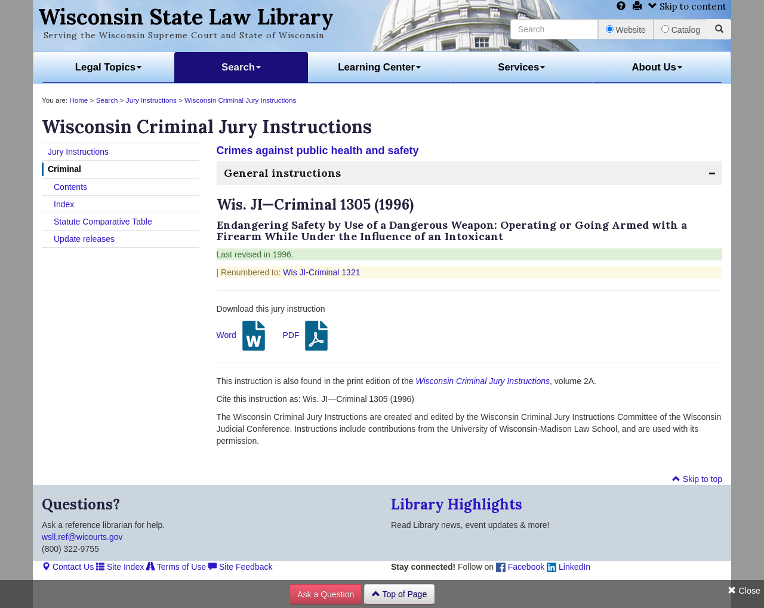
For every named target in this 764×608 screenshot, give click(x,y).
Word (243, 336)
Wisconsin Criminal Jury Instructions (240, 100)
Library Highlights (456, 504)
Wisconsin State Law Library (186, 16)
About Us (656, 67)
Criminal (64, 169)
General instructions (282, 173)
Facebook (520, 567)
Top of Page (399, 594)
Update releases (84, 239)
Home (78, 100)
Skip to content (687, 6)
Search (241, 67)
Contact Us (68, 567)
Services (521, 67)
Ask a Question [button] (325, 594)
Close (744, 590)
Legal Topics (108, 67)
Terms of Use (176, 567)
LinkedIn (568, 567)
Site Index (120, 567)
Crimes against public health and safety (318, 150)
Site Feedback (240, 567)
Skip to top (697, 479)
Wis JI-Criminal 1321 (321, 272)
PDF (306, 336)
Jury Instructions (151, 100)
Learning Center (379, 67)
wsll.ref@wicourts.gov (82, 537)
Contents (70, 187)
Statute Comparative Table (103, 221)
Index (64, 204)
